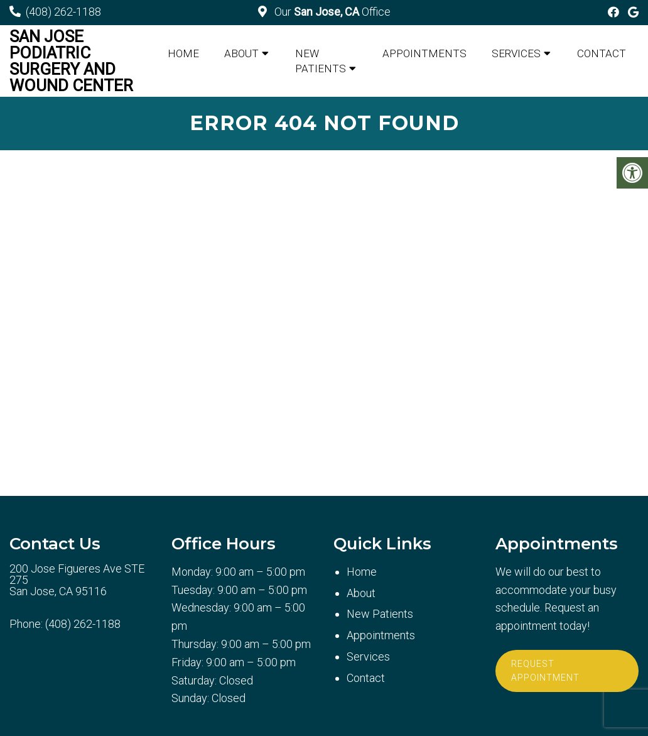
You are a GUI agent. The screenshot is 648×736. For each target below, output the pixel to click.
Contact (601, 53)
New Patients (320, 61)
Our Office (331, 11)
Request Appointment (545, 671)
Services (516, 53)
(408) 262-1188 (63, 11)
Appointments (424, 53)
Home (183, 53)
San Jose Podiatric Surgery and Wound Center (71, 61)
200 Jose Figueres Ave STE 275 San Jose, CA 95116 (76, 580)
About (241, 53)
